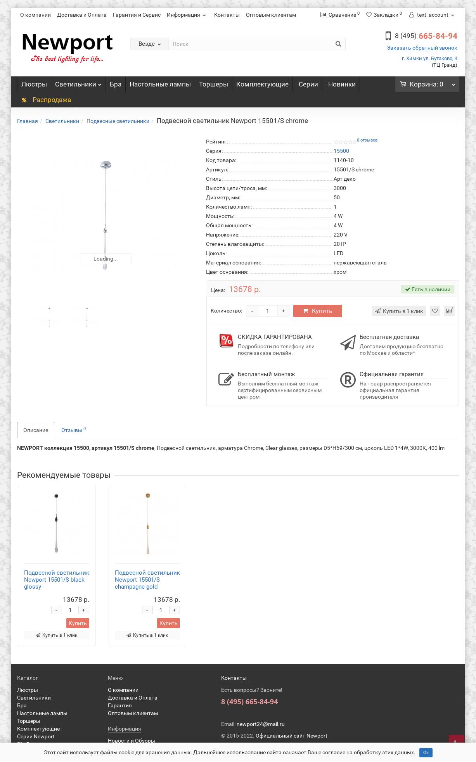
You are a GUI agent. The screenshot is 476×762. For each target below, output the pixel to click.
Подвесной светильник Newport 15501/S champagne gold (147, 579)
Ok (426, 752)
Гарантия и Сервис (137, 15)
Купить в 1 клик (56, 635)
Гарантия (120, 705)
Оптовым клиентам (271, 15)
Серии (308, 84)
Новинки (342, 84)
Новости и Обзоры (131, 741)
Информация (187, 15)
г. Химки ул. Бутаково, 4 (429, 58)
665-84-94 (426, 36)
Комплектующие (262, 84)
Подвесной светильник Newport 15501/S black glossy (56, 579)
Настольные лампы (160, 84)
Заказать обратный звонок (422, 48)
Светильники (78, 82)
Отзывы (73, 429)
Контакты (227, 15)
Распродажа (46, 100)
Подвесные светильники (118, 121)
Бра (115, 84)
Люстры (34, 84)
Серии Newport (36, 736)
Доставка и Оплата (82, 15)
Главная (27, 121)
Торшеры (213, 84)
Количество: (226, 311)
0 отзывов (367, 140)
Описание (35, 430)
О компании (35, 15)
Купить (317, 310)
